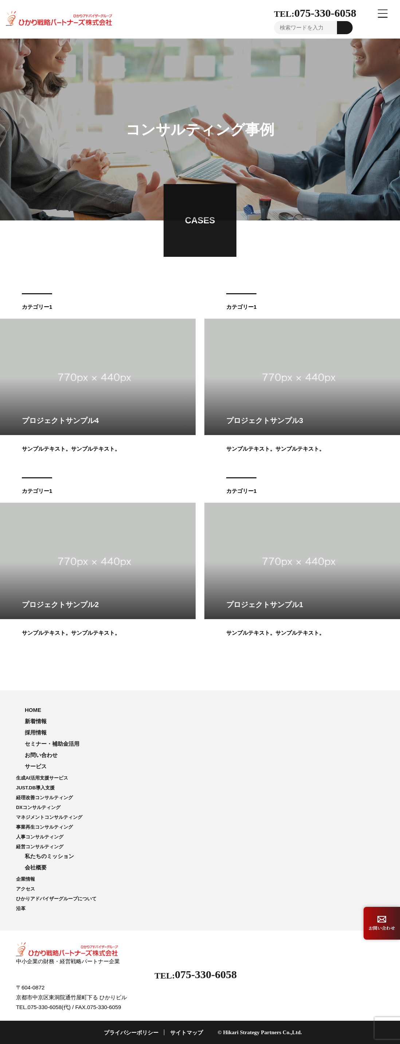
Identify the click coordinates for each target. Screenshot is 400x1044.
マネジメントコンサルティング (49, 817)
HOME (33, 710)
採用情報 (36, 732)
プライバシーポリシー (131, 1032)
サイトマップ (186, 1032)
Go (345, 28)
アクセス (25, 889)
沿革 (21, 908)
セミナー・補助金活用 (52, 744)
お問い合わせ (41, 755)
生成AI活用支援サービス (42, 778)
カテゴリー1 (37, 307)
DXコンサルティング (38, 807)
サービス (36, 766)
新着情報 (36, 721)
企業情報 (25, 879)
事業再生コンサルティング (44, 827)
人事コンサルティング (39, 837)
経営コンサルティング (39, 846)
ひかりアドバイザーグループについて (56, 898)
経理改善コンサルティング (44, 797)
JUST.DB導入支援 (35, 787)
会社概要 (36, 867)
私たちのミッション (49, 856)
